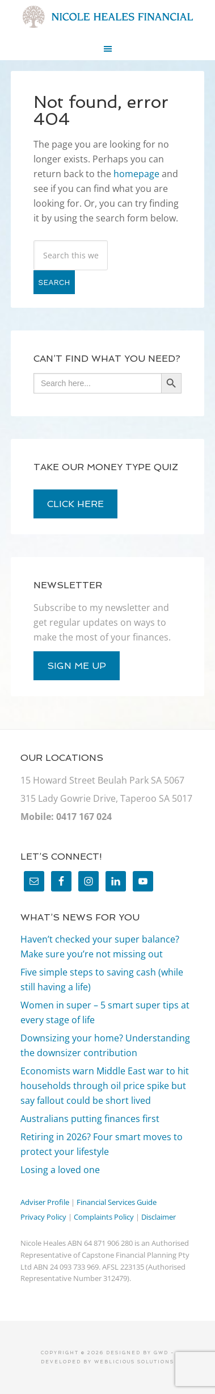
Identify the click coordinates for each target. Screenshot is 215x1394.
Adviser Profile (44, 1202)
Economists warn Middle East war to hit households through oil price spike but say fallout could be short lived (104, 1086)
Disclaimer (158, 1217)
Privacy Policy (43, 1217)
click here (75, 504)
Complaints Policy (104, 1217)
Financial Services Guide (117, 1202)
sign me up (76, 665)
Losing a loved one (60, 1169)
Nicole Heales (107, 17)
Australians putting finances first (89, 1118)
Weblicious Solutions (134, 1361)
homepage (136, 174)
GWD (159, 1352)
